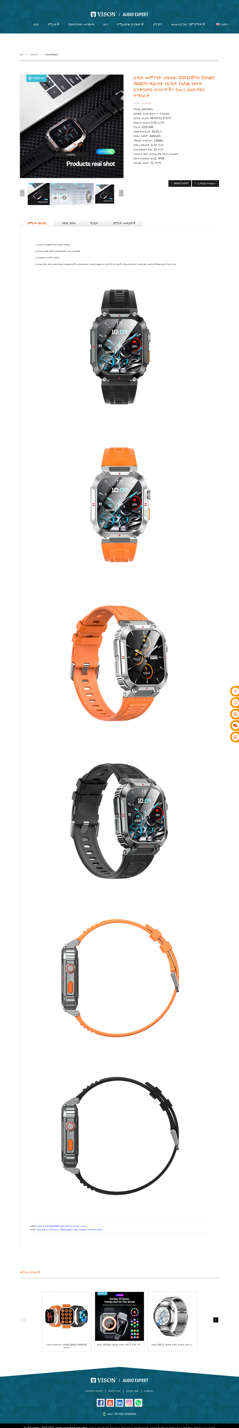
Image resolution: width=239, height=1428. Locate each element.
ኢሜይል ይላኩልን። (206, 179)
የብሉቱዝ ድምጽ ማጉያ (152, 1423)
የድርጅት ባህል (138, 1384)
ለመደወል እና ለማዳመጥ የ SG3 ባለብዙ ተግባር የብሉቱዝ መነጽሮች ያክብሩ (70, 1222)
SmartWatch (57, 50)
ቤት (36, 20)
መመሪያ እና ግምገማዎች (188, 20)
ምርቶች (53, 20)
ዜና (106, 20)
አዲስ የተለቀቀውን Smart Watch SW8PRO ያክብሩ (66, 1339)
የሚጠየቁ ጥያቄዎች (130, 20)
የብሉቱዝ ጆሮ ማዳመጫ (179, 1419)
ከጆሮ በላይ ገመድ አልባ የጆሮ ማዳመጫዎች (87, 1423)
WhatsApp (179, 179)
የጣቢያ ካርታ (122, 1419)
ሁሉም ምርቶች (173, 1423)
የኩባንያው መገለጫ (81, 20)
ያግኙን (157, 20)
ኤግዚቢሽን (163, 1384)
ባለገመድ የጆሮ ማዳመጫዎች (124, 1423)
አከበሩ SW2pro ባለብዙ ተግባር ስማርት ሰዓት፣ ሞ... (119, 1339)
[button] (121, 188)
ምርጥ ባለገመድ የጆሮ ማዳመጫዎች (147, 1419)
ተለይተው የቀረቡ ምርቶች (101, 1419)
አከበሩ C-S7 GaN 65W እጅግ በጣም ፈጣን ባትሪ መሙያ (62, 1219)
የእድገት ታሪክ (111, 1384)
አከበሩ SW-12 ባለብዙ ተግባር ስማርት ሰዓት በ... (172, 1339)
